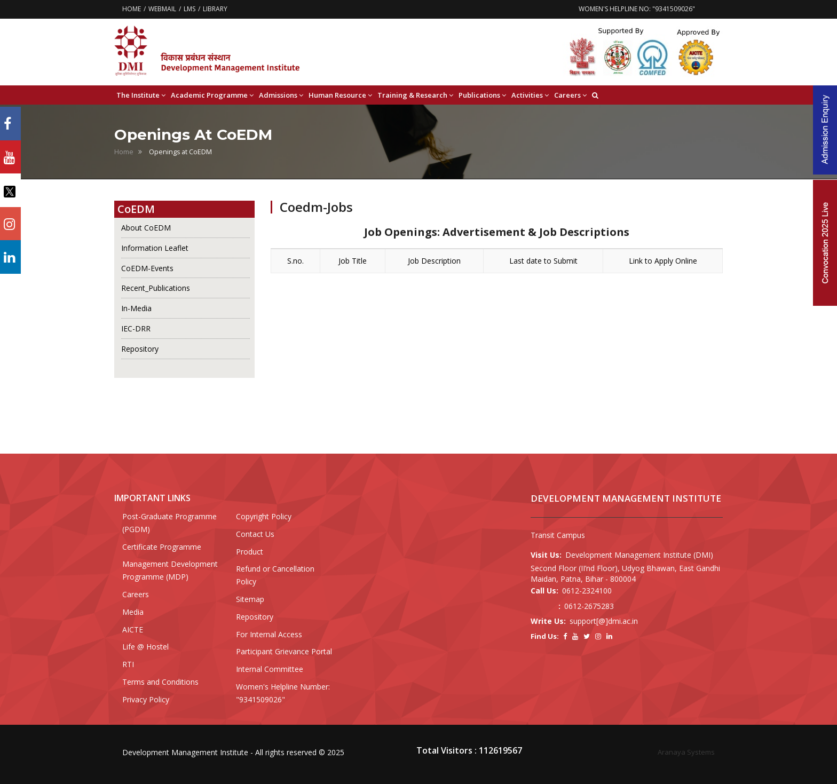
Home (123, 151)
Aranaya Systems (686, 752)
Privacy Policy (145, 699)
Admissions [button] (281, 95)
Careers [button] (570, 95)
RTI (128, 664)
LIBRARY (215, 8)
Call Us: (544, 590)
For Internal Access (269, 634)
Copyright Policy (263, 516)
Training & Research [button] (415, 95)
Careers (135, 594)
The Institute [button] (140, 95)
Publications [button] (482, 95)
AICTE (132, 629)
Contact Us (255, 534)
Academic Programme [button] (212, 95)
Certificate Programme (161, 547)
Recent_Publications (155, 288)
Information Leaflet (154, 248)
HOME (131, 8)
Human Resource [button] (340, 95)
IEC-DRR (136, 328)
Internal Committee (269, 669)
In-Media (136, 308)
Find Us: (545, 636)
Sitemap (250, 599)
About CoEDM (146, 228)
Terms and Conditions (160, 682)
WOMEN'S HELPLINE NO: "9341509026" (637, 8)
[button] (595, 95)
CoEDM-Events (147, 268)
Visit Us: (546, 555)
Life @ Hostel (145, 647)
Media (133, 612)
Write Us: (548, 621)
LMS (189, 8)
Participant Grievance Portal (284, 651)
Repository (140, 349)
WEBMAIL (162, 8)
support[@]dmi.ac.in (604, 621)
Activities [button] (530, 95)
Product (249, 552)
